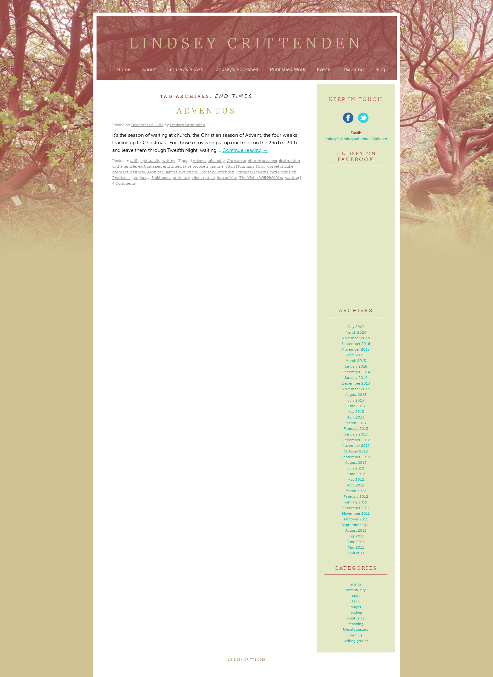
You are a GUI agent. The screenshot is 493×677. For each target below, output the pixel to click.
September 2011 (356, 525)
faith (134, 160)
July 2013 (355, 400)
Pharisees (121, 177)
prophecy (141, 177)
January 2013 (355, 434)
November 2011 (356, 513)
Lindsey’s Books (185, 69)
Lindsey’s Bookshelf (236, 69)
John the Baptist (162, 172)
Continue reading (245, 150)
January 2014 (355, 377)
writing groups (356, 641)
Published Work (287, 69)
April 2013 (355, 417)
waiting (292, 177)
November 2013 (356, 389)
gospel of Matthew (128, 172)
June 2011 (356, 542)
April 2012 (355, 485)
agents (356, 584)
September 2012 (355, 457)
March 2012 (356, 491)
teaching (355, 624)
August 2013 (356, 394)
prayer (356, 607)
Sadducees (161, 177)
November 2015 (356, 349)
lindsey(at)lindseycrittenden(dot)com (356, 138)
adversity (216, 160)
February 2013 (356, 428)
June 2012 (356, 474)
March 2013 (356, 423)
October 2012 (356, 451)
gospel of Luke (280, 166)
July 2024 (355, 327)
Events (324, 69)
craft (356, 595)
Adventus (206, 111)
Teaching (353, 69)
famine (217, 166)
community (356, 590)
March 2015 (356, 360)
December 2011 (356, 508)
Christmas (236, 160)
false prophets (195, 166)
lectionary (188, 172)
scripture (181, 177)
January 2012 (355, 502)
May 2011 (356, 547)
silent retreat (203, 177)
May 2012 (355, 479)
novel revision (283, 172)
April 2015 (355, 355)
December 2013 (356, 383)
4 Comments (124, 183)
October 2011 (356, 519)
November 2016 (356, 338)
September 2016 (355, 343)
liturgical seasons (252, 172)
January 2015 (355, 366)
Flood (260, 166)
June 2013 (356, 406)
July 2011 (356, 536)
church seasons (262, 160)
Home (123, 69)
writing (168, 160)
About (149, 69)
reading (355, 612)
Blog (380, 69)
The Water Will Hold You (261, 177)
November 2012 (356, 445)
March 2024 (356, 332)
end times (172, 166)
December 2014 (356, 372)
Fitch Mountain (239, 166)
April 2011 (355, 553)
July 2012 (355, 468)
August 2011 (355, 530)
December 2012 (356, 440)
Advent (199, 160)
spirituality (150, 160)
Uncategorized (355, 629)
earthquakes (149, 166)
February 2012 (356, 496)
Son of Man (227, 177)
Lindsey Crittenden (247, 43)
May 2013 (355, 411)
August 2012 (356, 462)
